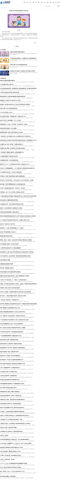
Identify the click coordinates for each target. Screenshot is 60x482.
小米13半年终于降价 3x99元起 (6, 112)
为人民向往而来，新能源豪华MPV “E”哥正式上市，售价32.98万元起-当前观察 (15, 443)
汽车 (44, 2)
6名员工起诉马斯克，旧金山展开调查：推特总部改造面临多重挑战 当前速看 (15, 255)
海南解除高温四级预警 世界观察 (6, 263)
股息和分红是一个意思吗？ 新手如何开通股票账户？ (10, 355)
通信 (59, 2)
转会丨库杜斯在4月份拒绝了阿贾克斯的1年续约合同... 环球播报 (12, 327)
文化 (36, 2)
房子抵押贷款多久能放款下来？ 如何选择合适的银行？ (11, 403)
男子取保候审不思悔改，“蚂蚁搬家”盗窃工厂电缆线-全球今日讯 (13, 116)
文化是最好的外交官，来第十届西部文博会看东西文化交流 (11, 204)
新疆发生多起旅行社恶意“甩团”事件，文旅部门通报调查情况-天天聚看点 (14, 275)
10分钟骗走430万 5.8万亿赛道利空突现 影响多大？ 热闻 (11, 419)
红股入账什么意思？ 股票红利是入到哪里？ (8, 427)
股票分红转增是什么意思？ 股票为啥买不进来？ (9, 351)
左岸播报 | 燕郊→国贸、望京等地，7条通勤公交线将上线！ (12, 144)
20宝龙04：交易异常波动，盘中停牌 (7, 459)
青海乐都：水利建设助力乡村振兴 (7, 267)
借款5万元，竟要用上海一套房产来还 (7, 224)
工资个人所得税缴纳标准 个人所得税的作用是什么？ (10, 367)
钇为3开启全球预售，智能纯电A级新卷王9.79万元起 (10, 451)
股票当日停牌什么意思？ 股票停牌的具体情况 (9, 339)
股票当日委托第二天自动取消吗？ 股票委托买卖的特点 (11, 343)
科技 (42, 2)
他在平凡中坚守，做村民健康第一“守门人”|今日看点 (10, 120)
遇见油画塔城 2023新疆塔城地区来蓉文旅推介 (9, 200)
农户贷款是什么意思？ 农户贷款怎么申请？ (8, 371)
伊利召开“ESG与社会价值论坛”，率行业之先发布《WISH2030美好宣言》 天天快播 (16, 180)
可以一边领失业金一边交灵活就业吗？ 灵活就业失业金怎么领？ (12, 315)
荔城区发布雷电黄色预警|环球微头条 (7, 80)
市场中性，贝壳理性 (4, 435)
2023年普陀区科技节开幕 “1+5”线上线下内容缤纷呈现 (11, 172)
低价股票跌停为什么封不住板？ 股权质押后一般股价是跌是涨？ (12, 347)
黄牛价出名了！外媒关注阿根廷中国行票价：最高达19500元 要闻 (13, 295)
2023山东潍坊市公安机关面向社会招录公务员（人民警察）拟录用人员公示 (15, 220)
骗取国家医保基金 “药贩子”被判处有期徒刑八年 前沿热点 (11, 132)
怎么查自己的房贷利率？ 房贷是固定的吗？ (8, 375)
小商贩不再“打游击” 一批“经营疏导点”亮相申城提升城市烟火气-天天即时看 (15, 423)
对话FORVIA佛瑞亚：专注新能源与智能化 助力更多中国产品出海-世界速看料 (15, 291)
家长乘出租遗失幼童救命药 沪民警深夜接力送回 (9, 379)
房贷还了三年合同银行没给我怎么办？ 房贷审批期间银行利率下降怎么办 (14, 415)
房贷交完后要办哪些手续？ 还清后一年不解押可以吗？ (11, 395)
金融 (33, 2)
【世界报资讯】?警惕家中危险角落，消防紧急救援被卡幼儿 (12, 152)
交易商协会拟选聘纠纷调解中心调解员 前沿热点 (9, 212)
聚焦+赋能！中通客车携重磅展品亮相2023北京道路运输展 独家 (12, 184)
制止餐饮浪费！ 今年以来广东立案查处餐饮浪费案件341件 (11, 359)
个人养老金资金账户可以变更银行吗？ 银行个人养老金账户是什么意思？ (14, 319)
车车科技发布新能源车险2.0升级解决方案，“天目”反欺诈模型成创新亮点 (14, 439)
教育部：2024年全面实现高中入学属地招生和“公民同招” (11, 208)
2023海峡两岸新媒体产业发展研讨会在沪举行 (9, 156)
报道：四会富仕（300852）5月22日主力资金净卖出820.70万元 (12, 471)
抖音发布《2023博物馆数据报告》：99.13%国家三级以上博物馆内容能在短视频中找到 (17, 168)
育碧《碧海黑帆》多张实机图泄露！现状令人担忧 (10, 307)
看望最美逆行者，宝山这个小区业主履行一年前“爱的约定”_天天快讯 (13, 124)
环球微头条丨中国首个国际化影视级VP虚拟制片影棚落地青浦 (12, 176)
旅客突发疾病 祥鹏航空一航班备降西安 (8, 476)
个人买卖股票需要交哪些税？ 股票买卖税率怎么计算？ (11, 335)
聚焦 (4, 7)
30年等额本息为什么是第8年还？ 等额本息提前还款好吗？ (11, 431)
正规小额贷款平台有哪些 (5, 259)
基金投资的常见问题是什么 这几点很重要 (8, 128)
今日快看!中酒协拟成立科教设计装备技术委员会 (9, 92)
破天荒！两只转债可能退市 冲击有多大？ (8, 232)
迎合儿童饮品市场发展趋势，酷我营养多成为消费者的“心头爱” (12, 363)
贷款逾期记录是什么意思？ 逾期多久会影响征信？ (10, 391)
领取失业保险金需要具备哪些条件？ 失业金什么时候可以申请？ (12, 311)
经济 (30, 2)
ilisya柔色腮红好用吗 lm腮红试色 (6, 84)
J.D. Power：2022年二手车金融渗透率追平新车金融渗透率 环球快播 (13, 463)
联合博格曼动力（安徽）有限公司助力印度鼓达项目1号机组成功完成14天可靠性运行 (17, 251)
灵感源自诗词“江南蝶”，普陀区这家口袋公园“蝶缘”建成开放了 (12, 399)
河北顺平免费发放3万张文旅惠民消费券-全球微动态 (10, 271)
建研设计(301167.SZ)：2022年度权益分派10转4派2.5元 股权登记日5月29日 (14, 164)
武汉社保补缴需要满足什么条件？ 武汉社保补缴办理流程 (11, 323)
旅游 (53, 2)
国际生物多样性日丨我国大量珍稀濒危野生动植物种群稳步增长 (12, 96)
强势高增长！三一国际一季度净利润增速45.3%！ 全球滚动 (11, 228)
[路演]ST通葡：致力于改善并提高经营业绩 (18, 64)
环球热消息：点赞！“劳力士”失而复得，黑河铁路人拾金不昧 (12, 192)
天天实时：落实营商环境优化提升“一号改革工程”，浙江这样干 (12, 188)
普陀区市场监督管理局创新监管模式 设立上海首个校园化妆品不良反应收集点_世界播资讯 (18, 216)
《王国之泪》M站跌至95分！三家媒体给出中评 (9, 299)
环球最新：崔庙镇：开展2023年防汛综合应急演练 (10, 287)
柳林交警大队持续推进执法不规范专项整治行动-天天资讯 (11, 447)
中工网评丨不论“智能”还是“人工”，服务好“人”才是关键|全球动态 (13, 279)
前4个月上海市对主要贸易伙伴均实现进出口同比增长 (10, 467)
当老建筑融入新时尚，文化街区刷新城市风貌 (9, 160)
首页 (24, 2)
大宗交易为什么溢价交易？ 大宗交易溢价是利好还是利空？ (12, 331)
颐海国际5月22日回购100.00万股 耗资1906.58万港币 (10, 100)
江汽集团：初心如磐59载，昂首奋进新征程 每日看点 (10, 455)
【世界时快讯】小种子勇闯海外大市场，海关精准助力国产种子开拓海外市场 (15, 136)
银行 (56, 2)
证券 (50, 2)
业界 (47, 2)
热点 (27, 2)
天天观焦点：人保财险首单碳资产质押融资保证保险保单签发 (12, 411)
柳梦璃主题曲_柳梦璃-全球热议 (6, 236)
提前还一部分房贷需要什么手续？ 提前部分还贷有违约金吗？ (12, 407)
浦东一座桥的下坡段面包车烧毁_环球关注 (8, 387)
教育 (39, 2)
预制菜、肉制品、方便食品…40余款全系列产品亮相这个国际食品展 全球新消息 (16, 240)
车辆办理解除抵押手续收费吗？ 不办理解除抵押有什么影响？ (12, 383)
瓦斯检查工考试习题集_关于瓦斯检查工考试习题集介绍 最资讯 (22, 71)
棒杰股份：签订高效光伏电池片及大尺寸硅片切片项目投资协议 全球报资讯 (15, 104)
